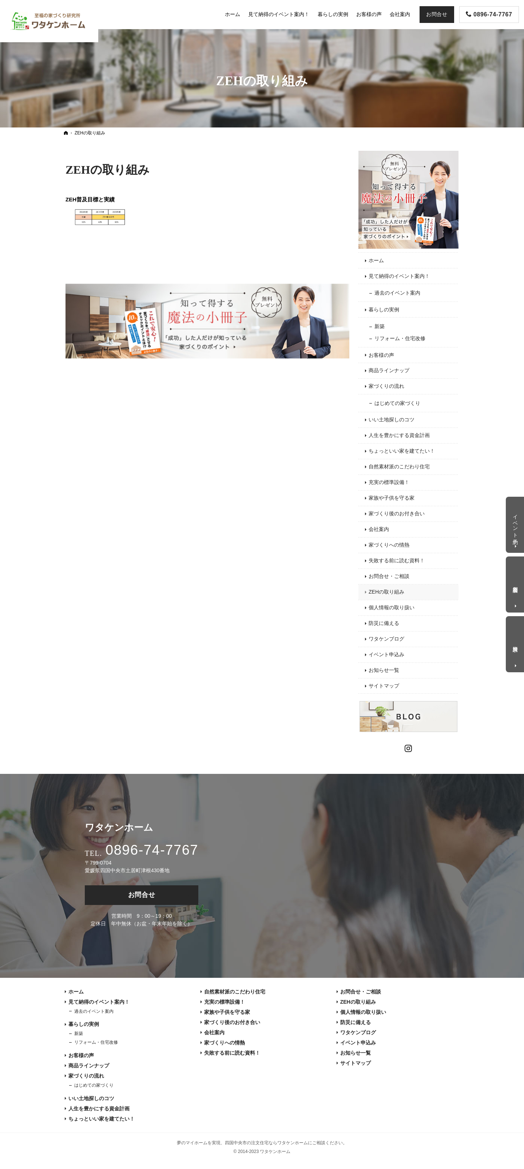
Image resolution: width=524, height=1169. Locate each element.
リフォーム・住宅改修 (399, 338)
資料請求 (516, 642)
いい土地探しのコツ (391, 419)
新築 (379, 326)
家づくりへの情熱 (389, 545)
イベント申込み (386, 654)
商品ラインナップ (389, 370)
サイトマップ (384, 686)
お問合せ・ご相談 (389, 576)
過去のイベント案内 (397, 293)
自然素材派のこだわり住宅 (399, 466)
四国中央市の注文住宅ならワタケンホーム (266, 1142)
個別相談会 (516, 583)
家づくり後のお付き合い (397, 513)
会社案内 (379, 529)
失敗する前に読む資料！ (397, 560)
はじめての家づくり (397, 403)
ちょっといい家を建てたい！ (402, 451)
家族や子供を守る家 (391, 498)
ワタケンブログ (386, 639)
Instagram (409, 747)
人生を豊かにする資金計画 (399, 435)
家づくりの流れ (386, 386)
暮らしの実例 (384, 309)
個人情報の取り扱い (391, 607)
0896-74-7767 (152, 850)
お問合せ (141, 894)
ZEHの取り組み (108, 169)
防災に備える (384, 623)
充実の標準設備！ (389, 482)
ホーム (376, 260)
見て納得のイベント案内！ (399, 276)
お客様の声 (381, 355)
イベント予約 (516, 523)
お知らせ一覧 (384, 670)
